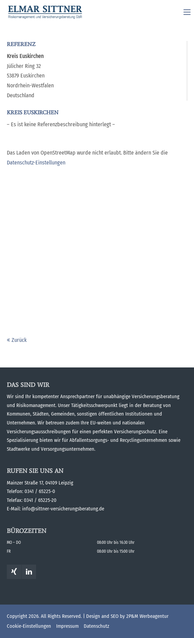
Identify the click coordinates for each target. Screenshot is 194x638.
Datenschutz (96, 626)
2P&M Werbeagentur (147, 616)
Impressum (67, 626)
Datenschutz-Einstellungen (36, 162)
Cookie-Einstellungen (29, 626)
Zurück (19, 340)
